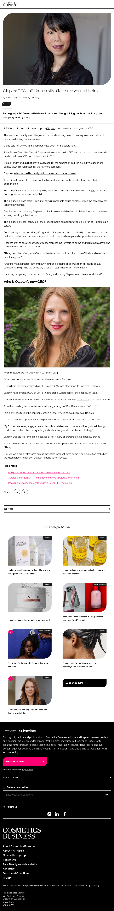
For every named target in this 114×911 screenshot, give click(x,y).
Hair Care (6, 104)
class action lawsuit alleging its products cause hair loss (51, 201)
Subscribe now (74, 683)
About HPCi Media (13, 850)
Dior (68, 406)
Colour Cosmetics (100, 584)
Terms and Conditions (16, 873)
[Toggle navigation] (110, 4)
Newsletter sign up (14, 855)
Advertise (9, 868)
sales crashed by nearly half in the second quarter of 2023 (45, 173)
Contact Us (9, 859)
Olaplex (50, 128)
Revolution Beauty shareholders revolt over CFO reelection (40, 483)
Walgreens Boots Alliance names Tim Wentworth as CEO (39, 472)
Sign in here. (27, 770)
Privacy (7, 877)
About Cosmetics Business (19, 846)
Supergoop (65, 392)
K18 (93, 190)
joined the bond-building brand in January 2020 (64, 135)
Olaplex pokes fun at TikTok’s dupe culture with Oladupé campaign (44, 477)
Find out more (10, 778)
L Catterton (83, 399)
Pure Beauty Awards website (20, 864)
